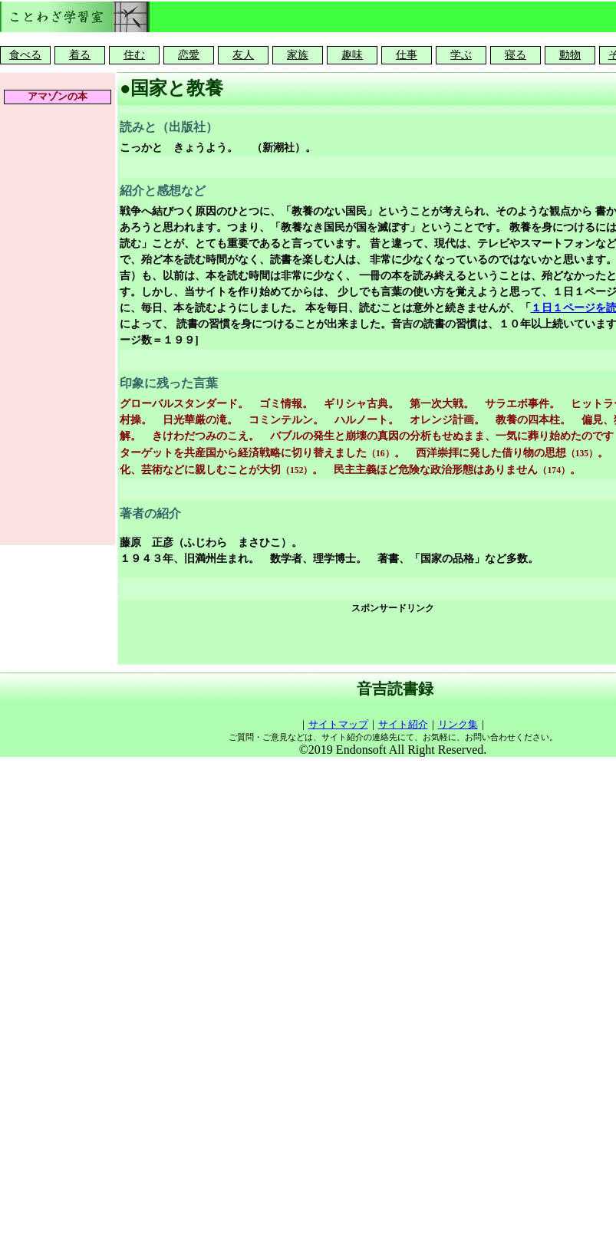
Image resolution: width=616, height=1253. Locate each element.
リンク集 (458, 724)
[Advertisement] (393, 640)
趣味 (352, 55)
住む (134, 55)
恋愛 (188, 55)
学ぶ (461, 55)
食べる (25, 55)
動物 (570, 55)
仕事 (406, 55)
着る (80, 55)
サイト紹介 (403, 724)
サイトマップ (338, 724)
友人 (243, 55)
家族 (297, 55)
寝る (515, 55)
